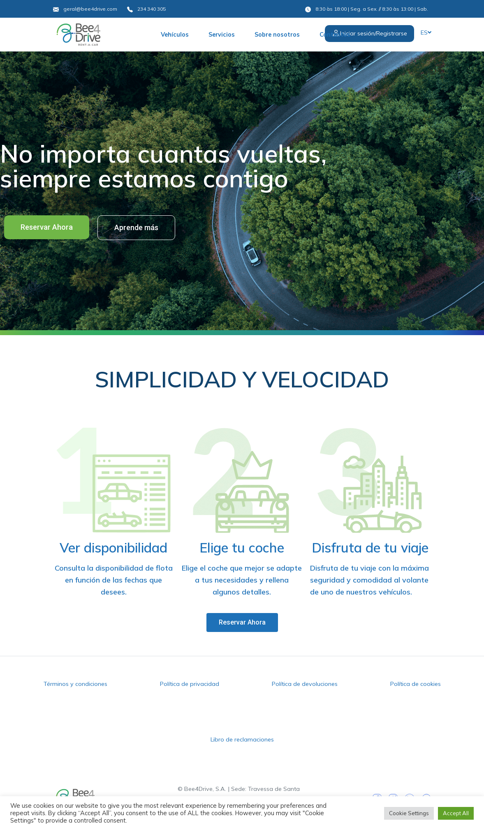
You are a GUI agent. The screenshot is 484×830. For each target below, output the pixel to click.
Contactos (335, 34)
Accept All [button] (456, 813)
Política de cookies (415, 684)
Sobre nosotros (277, 34)
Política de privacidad (189, 684)
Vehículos (175, 34)
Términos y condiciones (75, 684)
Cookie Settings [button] (409, 813)
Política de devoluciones (305, 684)
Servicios (221, 34)
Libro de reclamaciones (242, 739)
